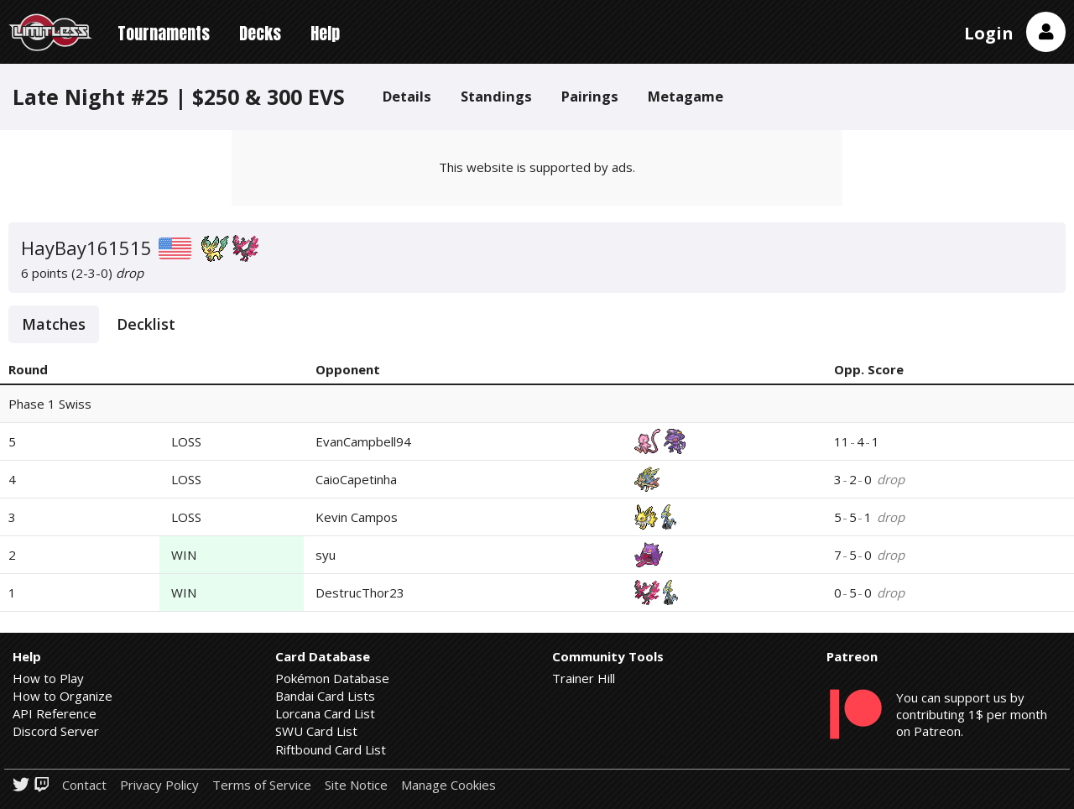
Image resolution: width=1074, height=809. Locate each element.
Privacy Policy (159, 785)
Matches (54, 324)
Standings (496, 96)
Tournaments (163, 33)
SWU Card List (316, 731)
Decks (260, 33)
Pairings (589, 96)
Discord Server (56, 731)
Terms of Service (261, 785)
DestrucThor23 (359, 592)
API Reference (54, 713)
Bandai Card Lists (325, 695)
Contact (84, 785)
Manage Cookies (448, 785)
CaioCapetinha (356, 479)
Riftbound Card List (330, 749)
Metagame (685, 96)
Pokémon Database (332, 678)
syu (325, 554)
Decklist (146, 324)
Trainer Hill (583, 678)
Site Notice (356, 785)
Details (407, 96)
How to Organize (62, 695)
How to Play (48, 678)
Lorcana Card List (325, 713)
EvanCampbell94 (363, 441)
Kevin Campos (356, 517)
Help (325, 33)
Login (989, 33)
